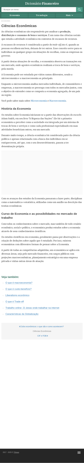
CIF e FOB (42, 336)
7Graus (16, 452)
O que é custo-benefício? (18, 289)
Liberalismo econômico (17, 295)
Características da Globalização (21, 314)
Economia (15, 15)
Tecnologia (41, 15)
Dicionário (42, 3)
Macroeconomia (57, 101)
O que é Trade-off (14, 301)
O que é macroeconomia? (18, 282)
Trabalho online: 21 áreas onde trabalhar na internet (32, 308)
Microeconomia (39, 101)
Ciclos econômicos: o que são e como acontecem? (41, 326)
